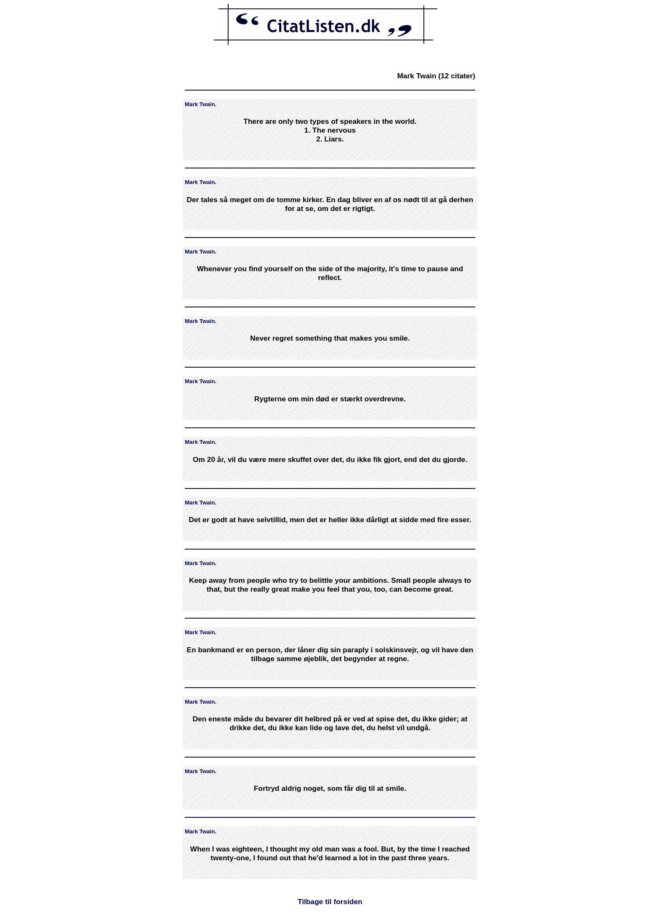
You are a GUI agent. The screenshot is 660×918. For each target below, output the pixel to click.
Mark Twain (200, 104)
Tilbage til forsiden (330, 901)
